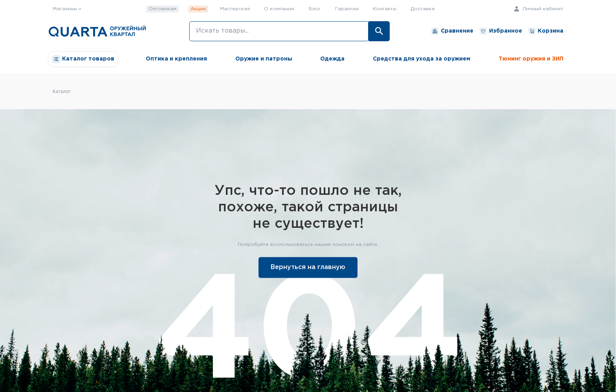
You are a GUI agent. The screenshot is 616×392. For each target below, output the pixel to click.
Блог (315, 9)
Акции (198, 9)
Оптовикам (162, 9)
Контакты (384, 9)
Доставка (422, 9)
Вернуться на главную (308, 267)
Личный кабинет (538, 8)
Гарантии (347, 9)
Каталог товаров (83, 59)
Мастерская (235, 9)
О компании (279, 9)
